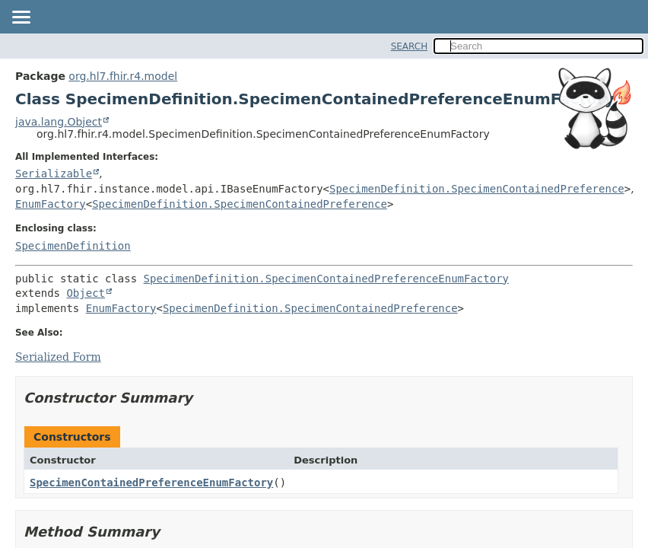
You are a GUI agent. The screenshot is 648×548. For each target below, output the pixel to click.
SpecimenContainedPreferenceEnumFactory (151, 482)
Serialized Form (58, 357)
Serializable (53, 173)
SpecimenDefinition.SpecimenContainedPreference (476, 189)
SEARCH (409, 46)
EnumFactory (50, 204)
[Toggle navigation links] (20, 18)
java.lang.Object (58, 122)
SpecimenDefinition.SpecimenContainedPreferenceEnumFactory (326, 278)
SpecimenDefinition (73, 246)
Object (85, 293)
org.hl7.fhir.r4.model (122, 76)
